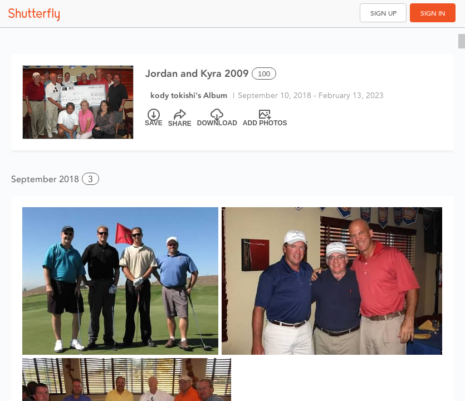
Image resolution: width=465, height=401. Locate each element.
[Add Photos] (265, 118)
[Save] (154, 118)
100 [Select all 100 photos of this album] (264, 74)
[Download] (217, 118)
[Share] (180, 118)
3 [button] (90, 179)
